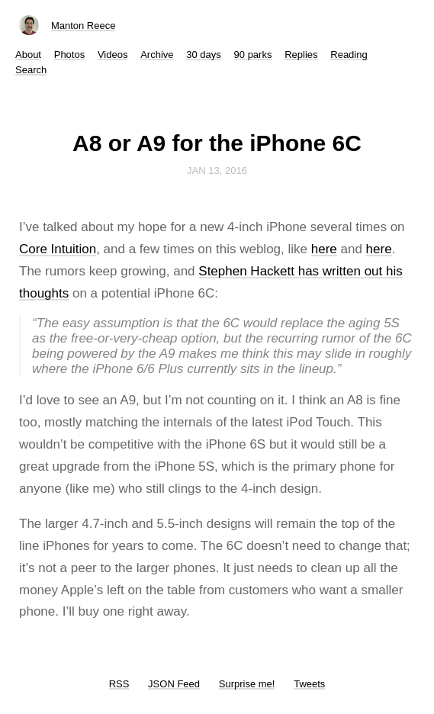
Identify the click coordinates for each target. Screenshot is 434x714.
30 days (203, 54)
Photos (69, 54)
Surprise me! (247, 684)
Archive (156, 54)
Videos (113, 54)
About (28, 54)
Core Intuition (57, 249)
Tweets (309, 684)
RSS (119, 684)
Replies (301, 54)
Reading (348, 54)
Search (31, 70)
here (324, 249)
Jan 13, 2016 (217, 170)
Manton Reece (83, 25)
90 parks (253, 54)
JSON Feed (174, 684)
